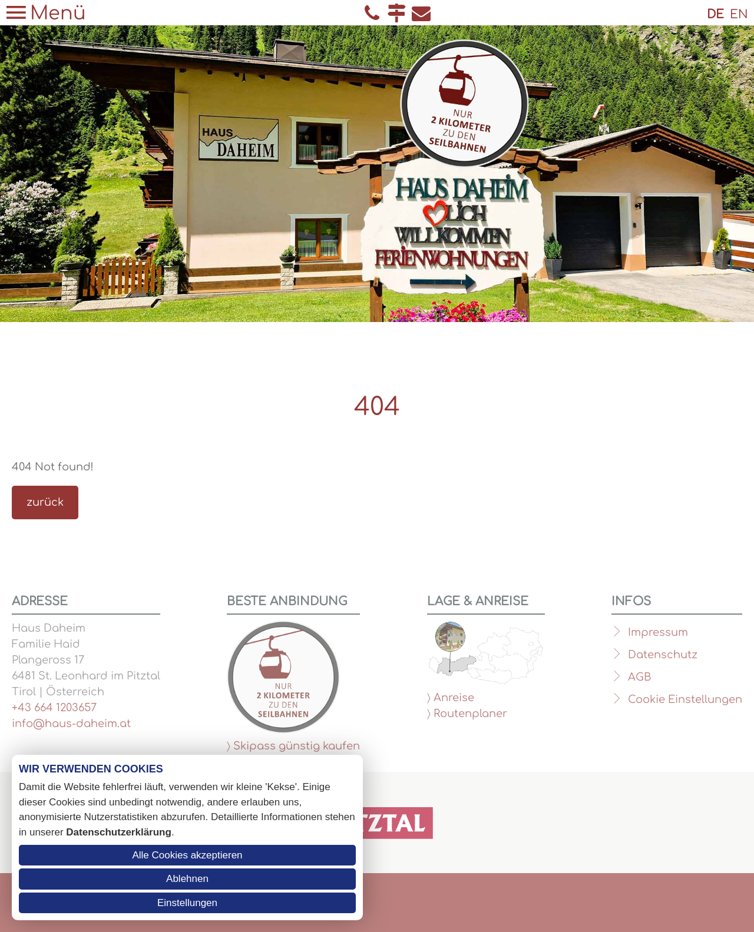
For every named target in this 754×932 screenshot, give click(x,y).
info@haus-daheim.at (71, 723)
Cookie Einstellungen (685, 699)
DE (715, 14)
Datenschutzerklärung (118, 832)
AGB (640, 677)
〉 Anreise (450, 698)
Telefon (371, 13)
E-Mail (421, 13)
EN (739, 14)
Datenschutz (662, 655)
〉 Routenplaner (467, 713)
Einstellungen (187, 902)
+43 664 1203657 (54, 708)
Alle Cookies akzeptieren (187, 855)
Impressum (658, 632)
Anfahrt (396, 13)
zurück (45, 502)
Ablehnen (187, 878)
